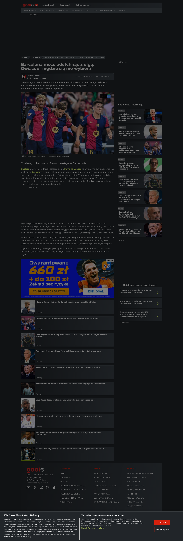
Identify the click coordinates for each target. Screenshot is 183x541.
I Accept (162, 522)
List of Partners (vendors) (92, 528)
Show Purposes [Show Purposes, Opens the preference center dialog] (163, 529)
